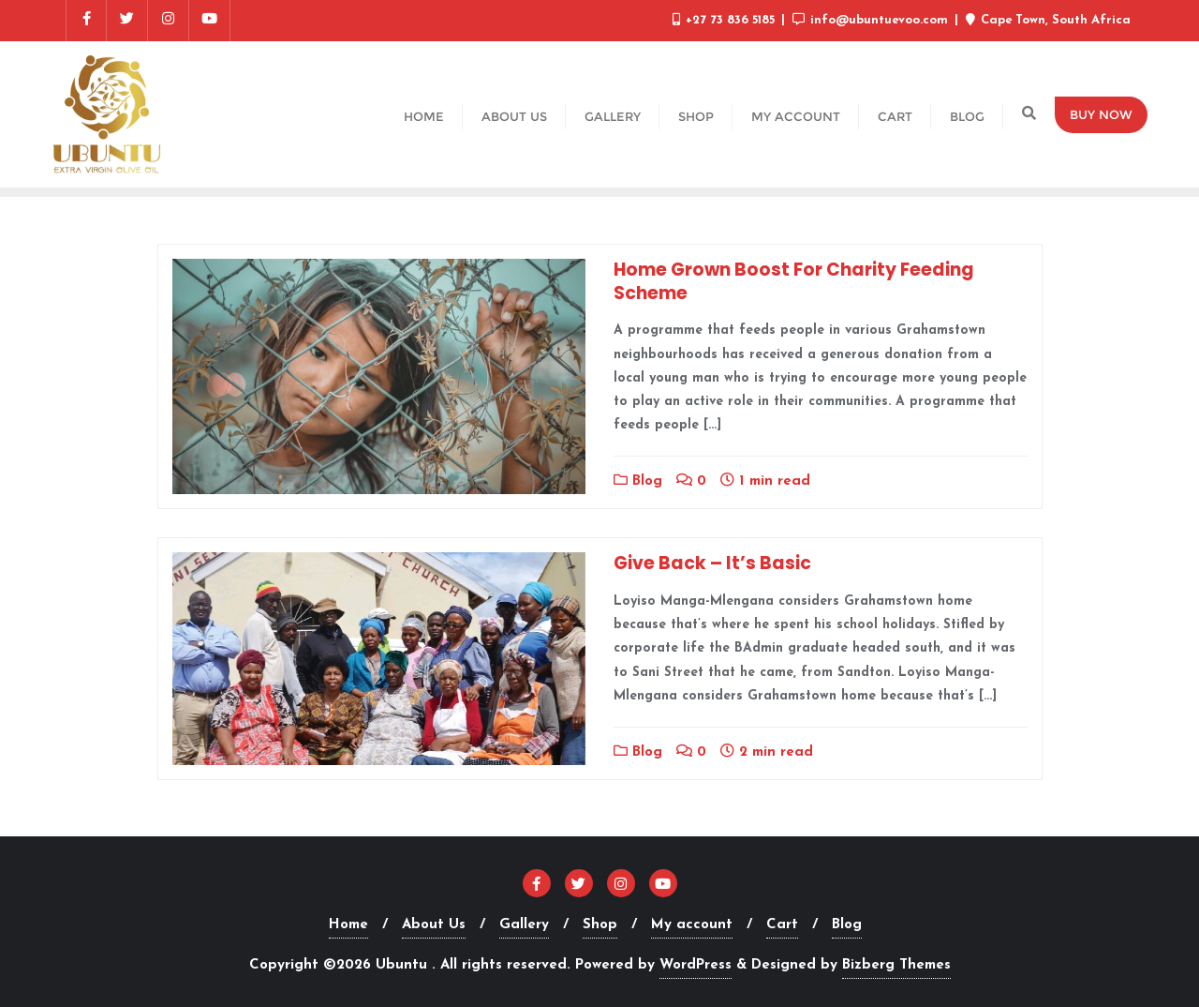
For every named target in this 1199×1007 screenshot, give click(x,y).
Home (348, 925)
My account (692, 925)
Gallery (524, 925)
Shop (600, 925)
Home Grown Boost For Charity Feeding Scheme (794, 281)
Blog (638, 481)
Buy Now (1101, 114)
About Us (434, 925)
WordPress (695, 965)
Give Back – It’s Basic (712, 563)
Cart (782, 925)
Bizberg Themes (896, 965)
